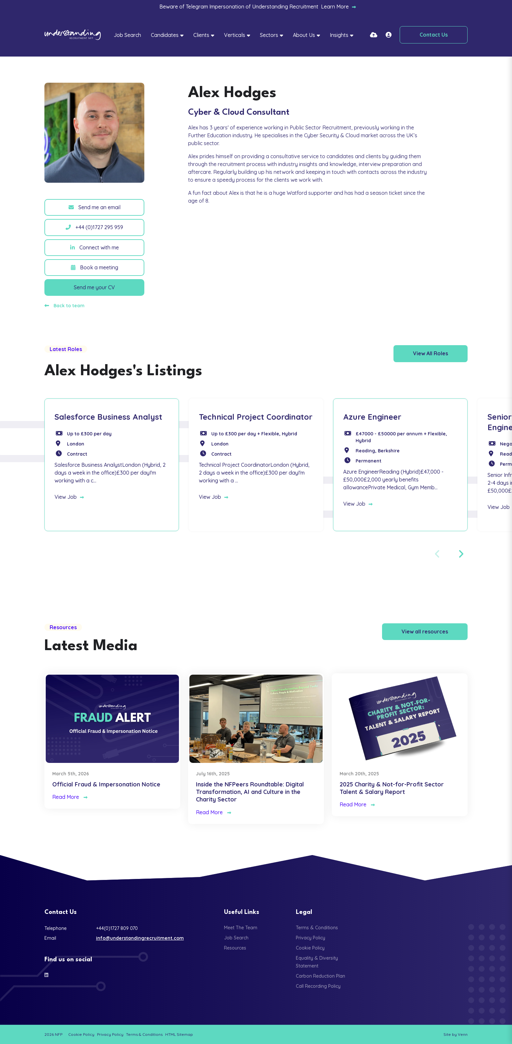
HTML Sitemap (179, 1034)
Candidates (165, 35)
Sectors (269, 35)
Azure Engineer (372, 417)
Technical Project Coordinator (255, 417)
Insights (339, 35)
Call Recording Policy (318, 986)
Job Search (127, 35)
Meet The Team (240, 928)
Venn (463, 1034)
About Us (304, 35)
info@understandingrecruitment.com (140, 938)
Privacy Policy (310, 938)
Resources (235, 948)
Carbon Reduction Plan (320, 976)
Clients (201, 35)
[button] (461, 554)
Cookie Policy (310, 948)
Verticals (234, 35)
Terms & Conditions (317, 928)
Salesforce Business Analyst (108, 417)
